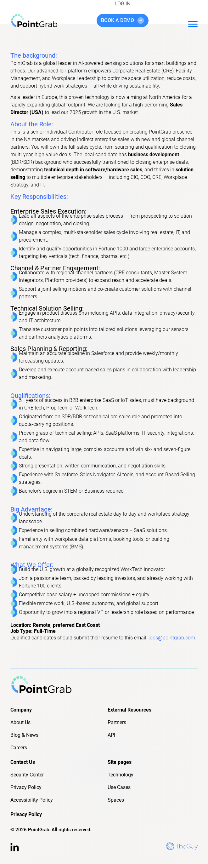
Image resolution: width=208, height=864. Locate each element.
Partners (117, 722)
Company (21, 710)
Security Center (27, 775)
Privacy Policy (26, 787)
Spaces (116, 800)
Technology (120, 775)
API (111, 735)
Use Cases (119, 787)
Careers (18, 748)
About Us (20, 722)
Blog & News (24, 735)
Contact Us (22, 762)
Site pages (120, 762)
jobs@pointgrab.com (172, 638)
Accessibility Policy (31, 800)
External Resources (129, 710)
